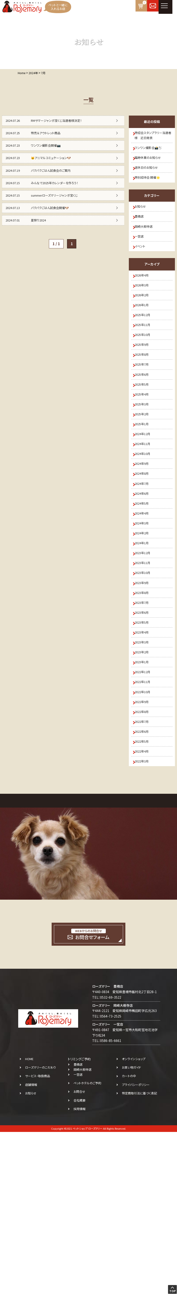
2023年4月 (145, 758)
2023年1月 (145, 795)
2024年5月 (145, 594)
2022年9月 (145, 846)
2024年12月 (145, 505)
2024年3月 (145, 619)
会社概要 (80, 1262)
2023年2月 (145, 783)
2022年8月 (145, 858)
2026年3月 (145, 316)
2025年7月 (145, 417)
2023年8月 (145, 707)
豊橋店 (142, 234)
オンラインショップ (133, 1221)
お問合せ (79, 1253)
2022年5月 (145, 896)
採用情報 (80, 1271)
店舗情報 (31, 1246)
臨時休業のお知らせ (151, 164)
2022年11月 (145, 821)
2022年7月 (145, 871)
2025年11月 (145, 366)
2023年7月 (145, 720)
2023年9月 (145, 694)
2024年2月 (145, 631)
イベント (142, 272)
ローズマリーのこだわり (40, 1229)
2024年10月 (145, 531)
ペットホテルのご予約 (87, 1245)
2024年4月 (145, 606)
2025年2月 (145, 480)
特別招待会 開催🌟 (150, 190)
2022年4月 (145, 909)
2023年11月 (145, 669)
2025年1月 (145, 493)
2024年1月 (145, 644)
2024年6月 (145, 581)
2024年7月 (145, 568)
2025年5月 (145, 442)
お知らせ (143, 221)
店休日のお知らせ (149, 177)
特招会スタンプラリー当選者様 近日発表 (153, 137)
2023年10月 (145, 682)
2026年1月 (145, 341)
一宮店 (142, 259)
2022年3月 (145, 921)
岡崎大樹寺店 (146, 246)
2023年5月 (145, 745)
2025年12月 (145, 354)
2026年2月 (145, 329)
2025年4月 (145, 455)
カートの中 (129, 1238)
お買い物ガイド (131, 1229)
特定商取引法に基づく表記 (139, 1255)
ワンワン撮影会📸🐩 (151, 152)
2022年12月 (145, 808)
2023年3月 (145, 770)
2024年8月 (145, 556)
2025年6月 (145, 429)
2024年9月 (145, 543)
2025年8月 (145, 404)
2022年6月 (145, 884)
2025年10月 (145, 379)
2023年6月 (145, 732)
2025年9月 (145, 392)
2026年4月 (145, 303)
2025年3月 (145, 467)
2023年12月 (145, 657)
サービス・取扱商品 (37, 1238)
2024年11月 (145, 518)
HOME (29, 1221)
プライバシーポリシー (136, 1246)
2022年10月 (145, 833)
